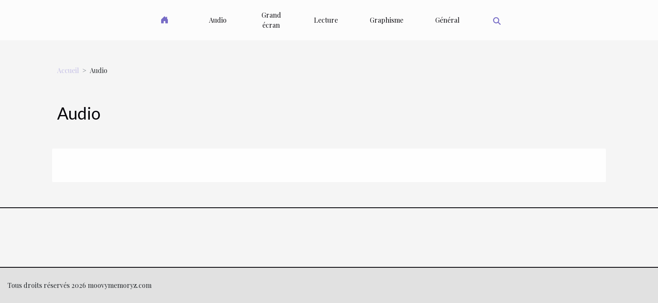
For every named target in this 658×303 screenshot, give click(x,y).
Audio (218, 20)
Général (447, 20)
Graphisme (386, 20)
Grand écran (271, 19)
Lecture (326, 20)
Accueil (68, 70)
